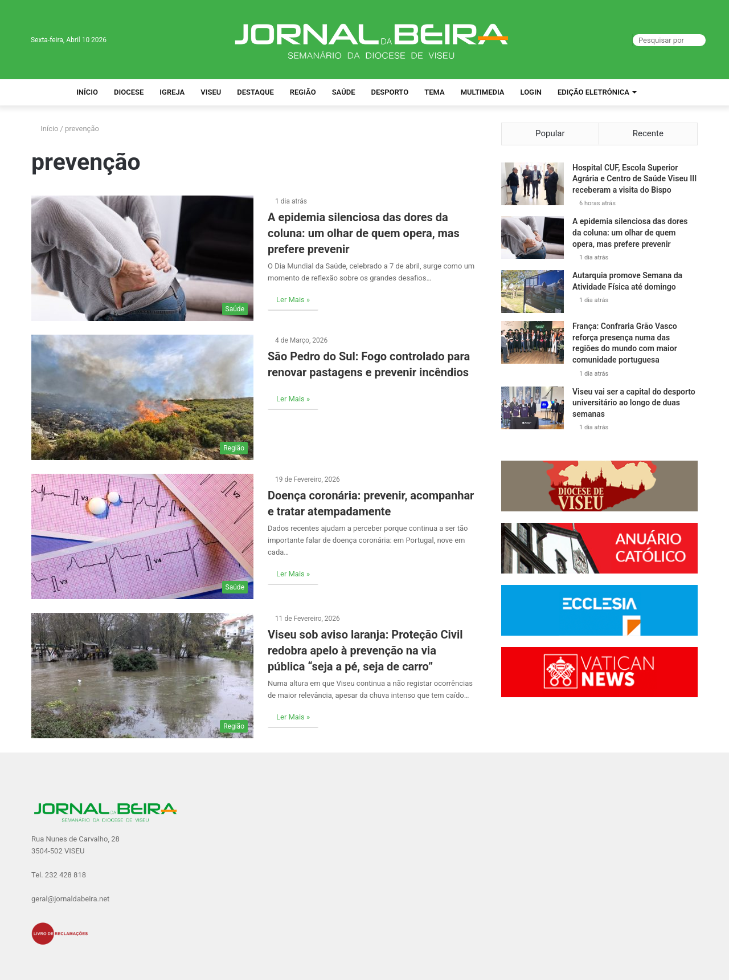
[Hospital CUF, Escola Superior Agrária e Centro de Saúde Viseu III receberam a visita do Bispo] (532, 183)
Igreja (172, 92)
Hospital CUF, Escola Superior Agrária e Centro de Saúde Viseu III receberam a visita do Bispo (634, 178)
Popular (550, 133)
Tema (434, 92)
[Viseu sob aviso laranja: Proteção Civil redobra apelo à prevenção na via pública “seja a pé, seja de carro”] (142, 675)
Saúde (343, 92)
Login (531, 92)
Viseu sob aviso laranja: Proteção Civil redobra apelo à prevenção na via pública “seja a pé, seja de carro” (365, 650)
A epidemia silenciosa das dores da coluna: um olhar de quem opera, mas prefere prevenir (364, 233)
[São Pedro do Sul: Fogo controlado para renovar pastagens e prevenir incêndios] (142, 397)
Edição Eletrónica (593, 92)
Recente (648, 133)
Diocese (129, 92)
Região (303, 92)
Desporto (389, 92)
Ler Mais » (293, 299)
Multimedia (483, 92)
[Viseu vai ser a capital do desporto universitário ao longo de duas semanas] (532, 408)
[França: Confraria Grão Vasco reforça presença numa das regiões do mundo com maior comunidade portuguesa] (532, 343)
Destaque (255, 92)
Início (87, 92)
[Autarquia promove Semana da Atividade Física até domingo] (532, 292)
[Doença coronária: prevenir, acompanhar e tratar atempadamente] (142, 536)
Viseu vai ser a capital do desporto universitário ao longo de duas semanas (633, 402)
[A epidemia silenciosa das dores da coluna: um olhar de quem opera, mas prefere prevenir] (142, 258)
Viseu (210, 92)
